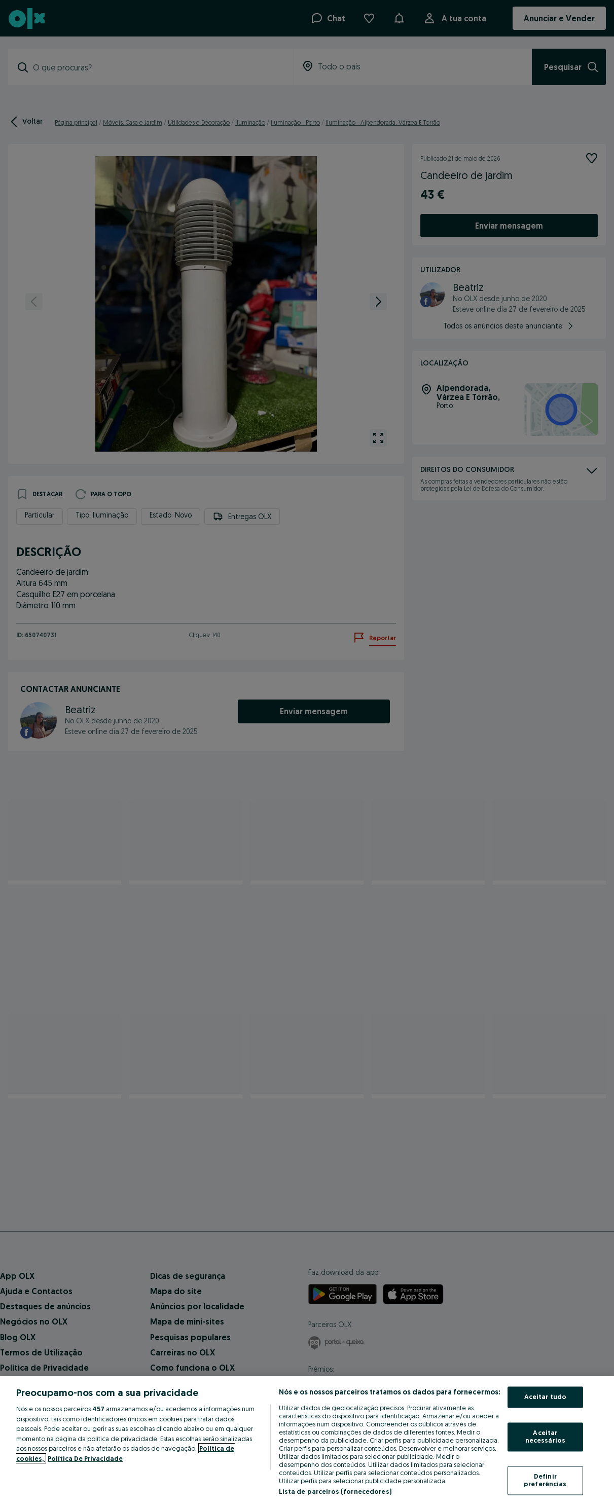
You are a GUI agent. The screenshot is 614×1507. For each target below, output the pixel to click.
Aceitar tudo (545, 1397)
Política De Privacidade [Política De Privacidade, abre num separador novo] (85, 1458)
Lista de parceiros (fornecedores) (335, 1491)
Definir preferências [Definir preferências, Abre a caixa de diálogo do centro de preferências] (545, 1480)
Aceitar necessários (545, 1436)
